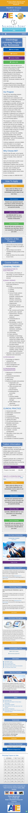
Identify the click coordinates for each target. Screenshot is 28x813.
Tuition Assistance (14, 199)
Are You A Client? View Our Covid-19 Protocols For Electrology (16, 3)
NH (16, 772)
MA (19, 766)
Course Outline (14, 58)
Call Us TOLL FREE (14, 212)
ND (9, 772)
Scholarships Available (9, 704)
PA (22, 775)
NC (5, 772)
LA (16, 766)
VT (9, 781)
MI (8, 769)
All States (8, 758)
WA (12, 781)
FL (5, 764)
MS (19, 769)
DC (19, 761)
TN (16, 778)
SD (12, 778)
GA (9, 764)
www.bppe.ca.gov (8, 661)
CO (12, 761)
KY (12, 766)
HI (12, 764)
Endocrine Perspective (9, 708)
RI (5, 778)
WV (19, 781)
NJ (19, 772)
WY (22, 781)
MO (16, 769)
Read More (14, 738)
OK (16, 775)
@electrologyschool (14, 749)
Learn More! (14, 612)
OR (19, 775)
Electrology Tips (8, 700)
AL (19, 758)
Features (14, 53)
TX (19, 778)
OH (12, 775)
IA (15, 764)
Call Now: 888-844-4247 (14, 581)
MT (22, 769)
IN (5, 766)
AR (22, 758)
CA (9, 761)
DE (22, 761)
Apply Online (14, 186)
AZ (5, 761)
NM (22, 772)
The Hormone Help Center (10, 667)
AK (16, 758)
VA (5, 781)
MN (12, 769)
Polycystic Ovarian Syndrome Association (14, 665)
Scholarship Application (14, 653)
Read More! (14, 642)
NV (5, 775)
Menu (24, 34)
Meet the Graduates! (14, 691)
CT (16, 761)
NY (9, 775)
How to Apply (14, 49)
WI (15, 781)
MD (22, 766)
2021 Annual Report (9, 663)
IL (22, 764)
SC (9, 778)
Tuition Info (14, 62)
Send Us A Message (14, 223)
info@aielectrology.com (16, 799)
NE (12, 772)
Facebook (18, 7)
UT (22, 778)
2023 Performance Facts (10, 664)
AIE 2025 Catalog (14, 651)
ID (19, 764)
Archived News (14, 714)
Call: (14, 10)
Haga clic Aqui (14, 562)
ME (5, 769)
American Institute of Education (15, 786)
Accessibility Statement (14, 803)
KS (9, 766)
